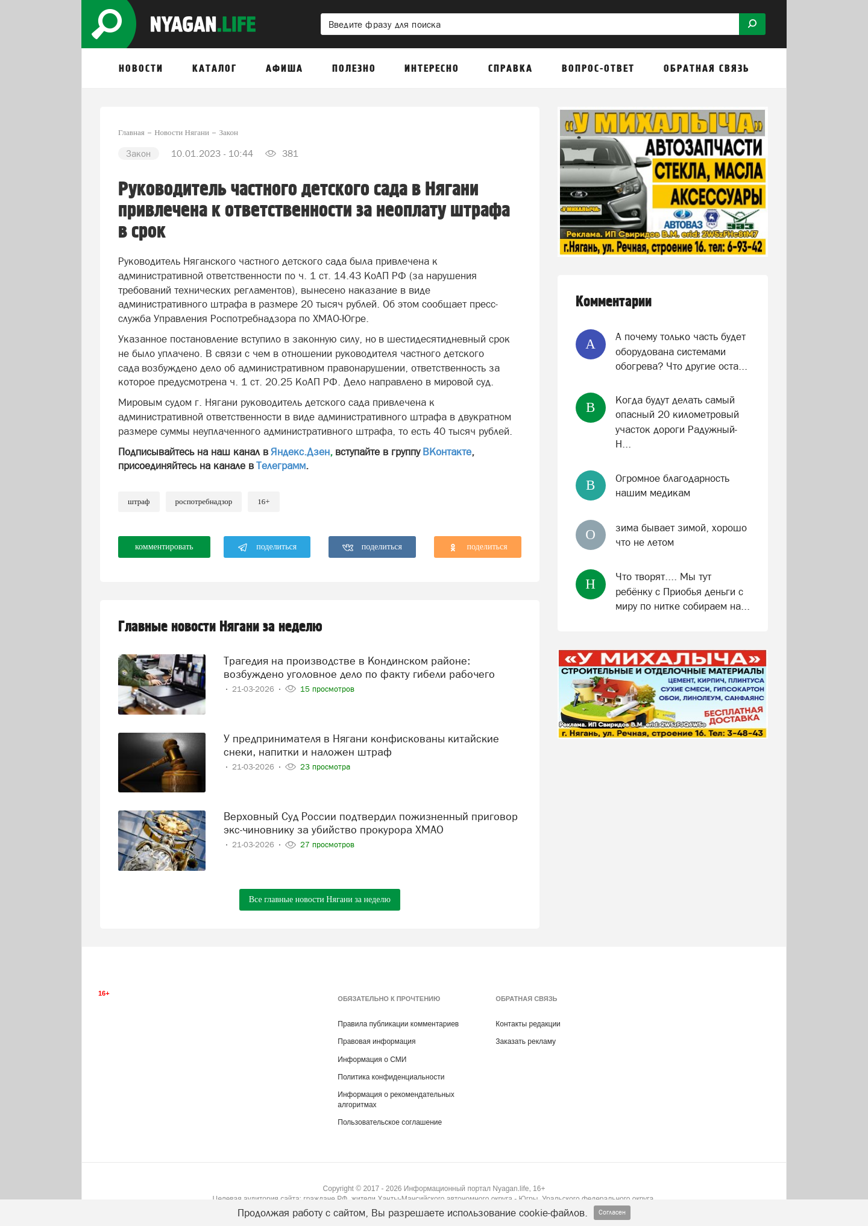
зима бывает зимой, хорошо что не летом (681, 535)
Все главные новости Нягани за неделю (320, 899)
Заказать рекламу (525, 1041)
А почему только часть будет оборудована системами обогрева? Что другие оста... (681, 351)
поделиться (267, 547)
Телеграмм (281, 466)
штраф (139, 501)
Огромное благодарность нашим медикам (672, 485)
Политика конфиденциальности (391, 1077)
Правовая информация (376, 1041)
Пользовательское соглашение (390, 1122)
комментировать (164, 546)
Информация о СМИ (372, 1059)
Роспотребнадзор (204, 501)
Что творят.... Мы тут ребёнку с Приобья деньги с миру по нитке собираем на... (682, 591)
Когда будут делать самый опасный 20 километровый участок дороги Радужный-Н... (677, 422)
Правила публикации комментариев (398, 1024)
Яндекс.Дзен (300, 452)
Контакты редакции (527, 1024)
